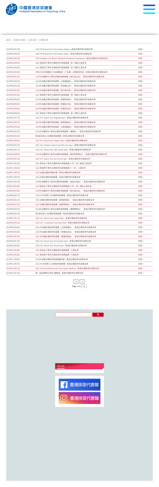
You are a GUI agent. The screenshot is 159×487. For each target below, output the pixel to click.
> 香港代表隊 (18, 40)
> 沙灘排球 (42, 40)
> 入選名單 (31, 40)
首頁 (8, 40)
